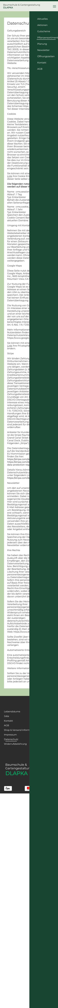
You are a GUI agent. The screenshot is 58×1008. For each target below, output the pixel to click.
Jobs (6, 716)
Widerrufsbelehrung (15, 744)
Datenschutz (11, 739)
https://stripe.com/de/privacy (23, 459)
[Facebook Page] (26, 704)
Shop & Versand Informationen (21, 730)
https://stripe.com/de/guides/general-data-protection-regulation (27, 463)
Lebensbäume (12, 711)
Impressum (10, 734)
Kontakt (8, 720)
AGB (6, 725)
